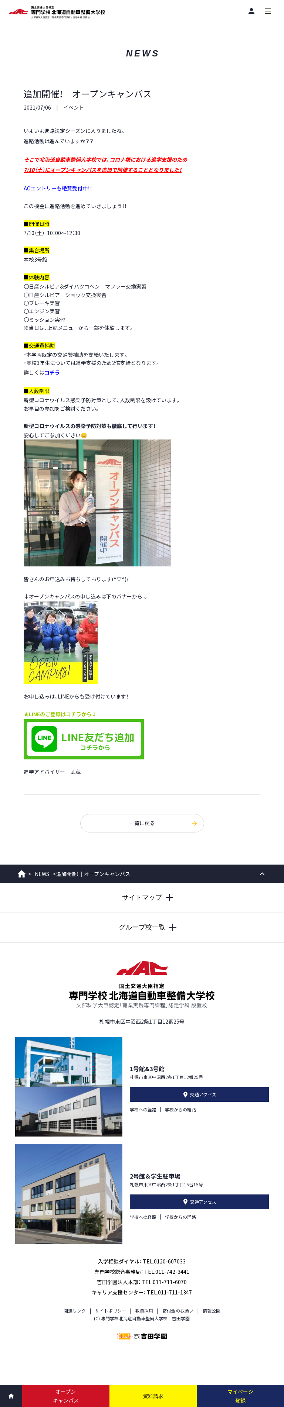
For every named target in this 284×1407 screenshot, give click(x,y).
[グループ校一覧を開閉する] (142, 927)
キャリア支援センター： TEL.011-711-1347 (142, 1292)
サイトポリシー (110, 1310)
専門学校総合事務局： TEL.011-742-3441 (141, 1271)
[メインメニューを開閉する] (268, 11)
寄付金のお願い (177, 1310)
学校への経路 (143, 1109)
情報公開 (211, 1310)
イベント (73, 107)
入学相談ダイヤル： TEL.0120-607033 (142, 1261)
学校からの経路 (180, 1109)
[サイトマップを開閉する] (142, 898)
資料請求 (153, 1396)
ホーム (21, 873)
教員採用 (144, 1310)
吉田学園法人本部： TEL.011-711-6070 (142, 1282)
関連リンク (75, 1310)
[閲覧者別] (251, 11)
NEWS (42, 873)
